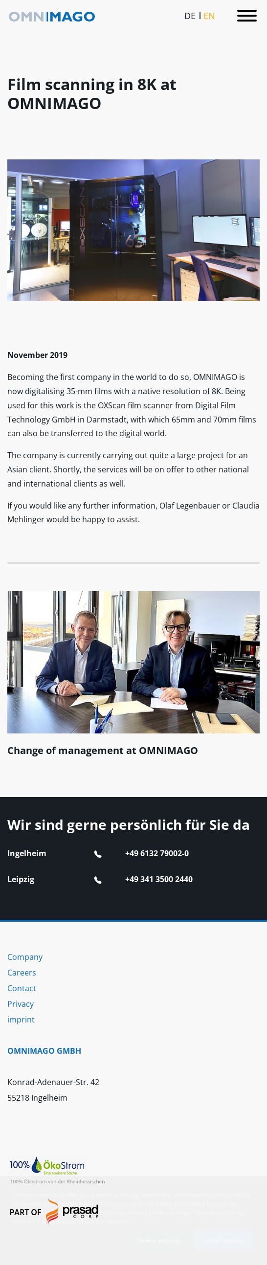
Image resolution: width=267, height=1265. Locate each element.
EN (209, 15)
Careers (21, 972)
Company (25, 957)
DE (190, 15)
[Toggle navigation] (247, 15)
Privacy (20, 1004)
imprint (21, 1019)
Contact (21, 988)
